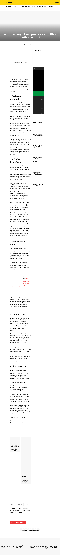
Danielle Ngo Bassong (25, 44)
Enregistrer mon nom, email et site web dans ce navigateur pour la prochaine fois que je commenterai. (20, 510)
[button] (10, 2)
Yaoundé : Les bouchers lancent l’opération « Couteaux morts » (37, 173)
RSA (27, 120)
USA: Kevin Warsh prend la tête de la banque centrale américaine (37, 546)
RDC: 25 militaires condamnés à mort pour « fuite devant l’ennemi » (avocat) (25, 478)
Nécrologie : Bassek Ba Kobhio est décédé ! (38, 185)
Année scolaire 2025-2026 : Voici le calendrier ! (38, 146)
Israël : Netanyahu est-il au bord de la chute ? (22, 545)
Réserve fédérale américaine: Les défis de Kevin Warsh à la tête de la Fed (51, 546)
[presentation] (19, 518)
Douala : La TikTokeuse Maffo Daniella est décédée (38, 134)
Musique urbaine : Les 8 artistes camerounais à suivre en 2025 (38, 159)
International (30, 30)
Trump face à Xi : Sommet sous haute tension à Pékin (8, 545)
